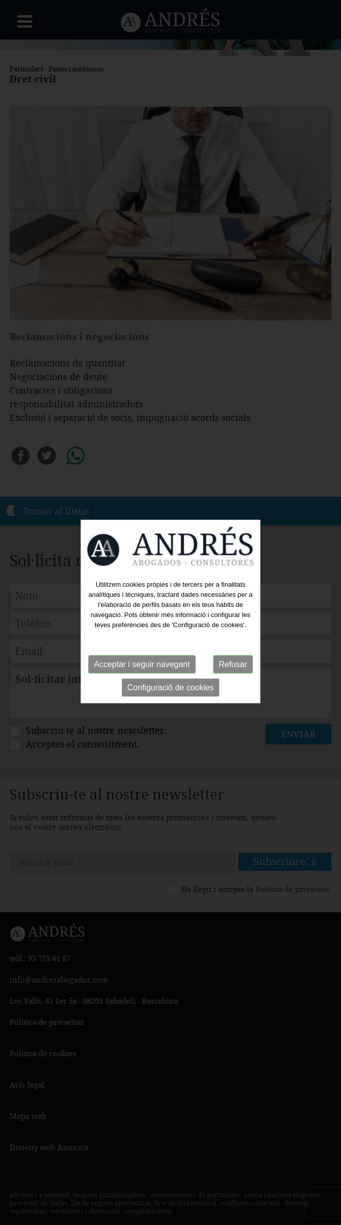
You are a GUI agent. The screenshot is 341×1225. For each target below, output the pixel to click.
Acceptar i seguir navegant (142, 663)
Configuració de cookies (170, 687)
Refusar (233, 663)
